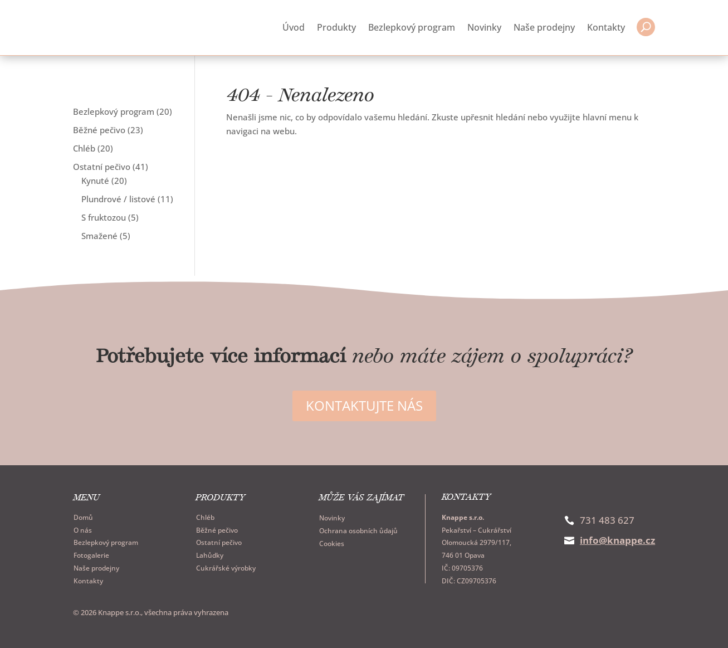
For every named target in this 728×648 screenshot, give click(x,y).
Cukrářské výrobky (226, 566)
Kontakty (606, 27)
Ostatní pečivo (219, 541)
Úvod (293, 27)
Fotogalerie (91, 554)
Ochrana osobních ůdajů (358, 529)
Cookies (331, 542)
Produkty (336, 27)
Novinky (484, 27)
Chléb (205, 515)
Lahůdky (209, 554)
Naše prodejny (544, 27)
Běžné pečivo (217, 528)
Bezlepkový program (411, 27)
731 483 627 (607, 518)
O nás (83, 528)
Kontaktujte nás (364, 404)
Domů (83, 515)
